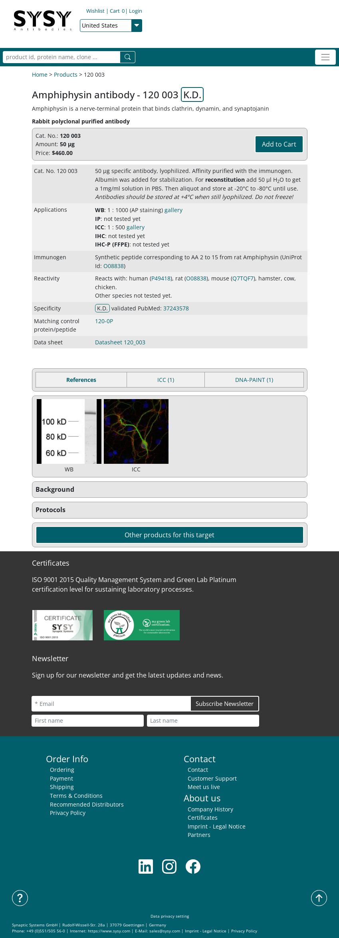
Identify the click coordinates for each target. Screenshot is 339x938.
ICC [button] (99, 227)
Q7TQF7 (243, 278)
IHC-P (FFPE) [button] (112, 244)
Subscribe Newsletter (225, 703)
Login (135, 10)
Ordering (62, 769)
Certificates (203, 817)
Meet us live (204, 787)
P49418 (160, 278)
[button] (170, 490)
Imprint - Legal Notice (217, 826)
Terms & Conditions (76, 795)
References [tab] (81, 380)
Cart (117, 10)
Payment (61, 778)
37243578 (176, 308)
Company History (210, 809)
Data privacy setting (170, 916)
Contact (198, 769)
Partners (199, 835)
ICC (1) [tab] (165, 380)
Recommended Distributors (87, 804)
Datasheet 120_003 (120, 342)
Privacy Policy (67, 813)
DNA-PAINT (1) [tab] (254, 380)
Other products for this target (169, 535)
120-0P (104, 321)
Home (40, 74)
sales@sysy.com (164, 931)
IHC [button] (100, 236)
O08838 (113, 266)
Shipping (62, 787)
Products (65, 74)
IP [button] (98, 219)
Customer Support (212, 778)
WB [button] (99, 210)
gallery (173, 210)
